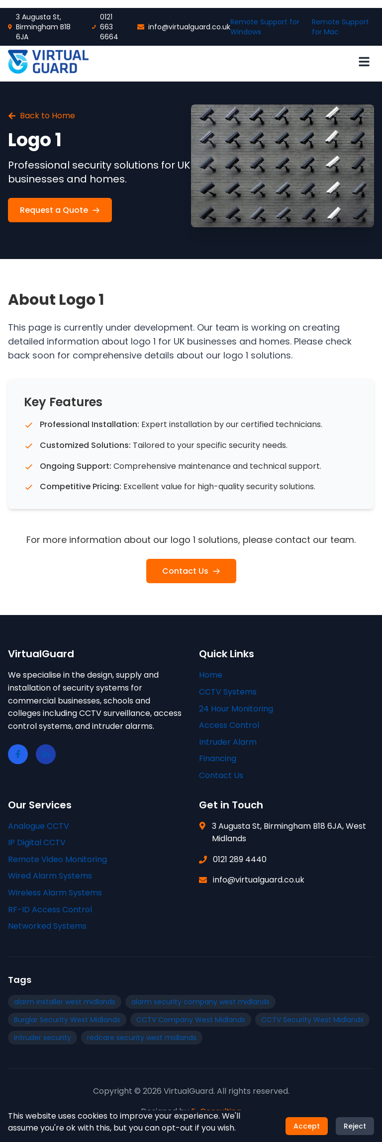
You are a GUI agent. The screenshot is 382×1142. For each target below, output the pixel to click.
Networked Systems (47, 926)
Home (210, 675)
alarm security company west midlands (200, 1002)
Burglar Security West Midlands (67, 1020)
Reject (355, 1131)
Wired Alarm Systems (50, 875)
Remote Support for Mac (340, 27)
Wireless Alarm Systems (55, 892)
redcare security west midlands (141, 1038)
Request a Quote (60, 210)
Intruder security (42, 1038)
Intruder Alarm (228, 742)
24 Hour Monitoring (236, 708)
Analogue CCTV (38, 826)
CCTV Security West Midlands (312, 1020)
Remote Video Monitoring (57, 859)
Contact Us (191, 571)
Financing (217, 758)
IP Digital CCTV (37, 842)
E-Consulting (216, 1111)
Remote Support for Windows (264, 27)
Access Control (229, 725)
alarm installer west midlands (64, 1002)
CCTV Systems (228, 692)
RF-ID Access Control (50, 909)
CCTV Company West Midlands (190, 1020)
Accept (306, 1131)
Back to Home (41, 115)
